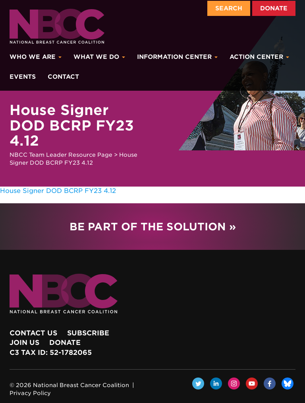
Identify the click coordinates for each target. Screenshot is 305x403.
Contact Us (33, 333)
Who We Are (36, 56)
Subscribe (88, 333)
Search (228, 8)
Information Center (177, 56)
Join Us (24, 343)
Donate (274, 8)
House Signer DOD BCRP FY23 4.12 (58, 191)
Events (23, 76)
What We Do (99, 56)
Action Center (259, 56)
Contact (63, 76)
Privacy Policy (30, 393)
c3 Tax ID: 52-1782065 (51, 352)
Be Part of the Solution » (152, 226)
